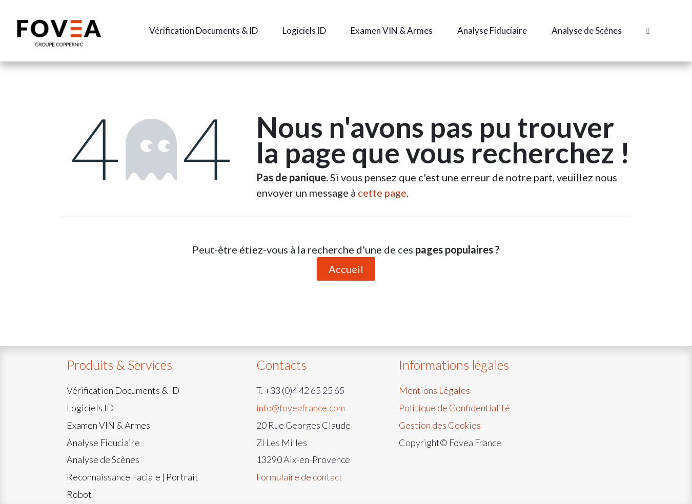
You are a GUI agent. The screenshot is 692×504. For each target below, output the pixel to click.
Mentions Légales (434, 390)
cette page (382, 192)
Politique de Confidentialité (454, 407)
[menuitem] (203, 30)
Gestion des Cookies (440, 425)
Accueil (346, 269)
